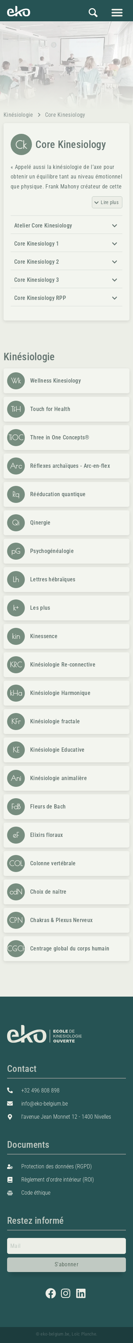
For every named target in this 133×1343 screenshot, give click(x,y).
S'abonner (66, 1264)
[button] (117, 12)
